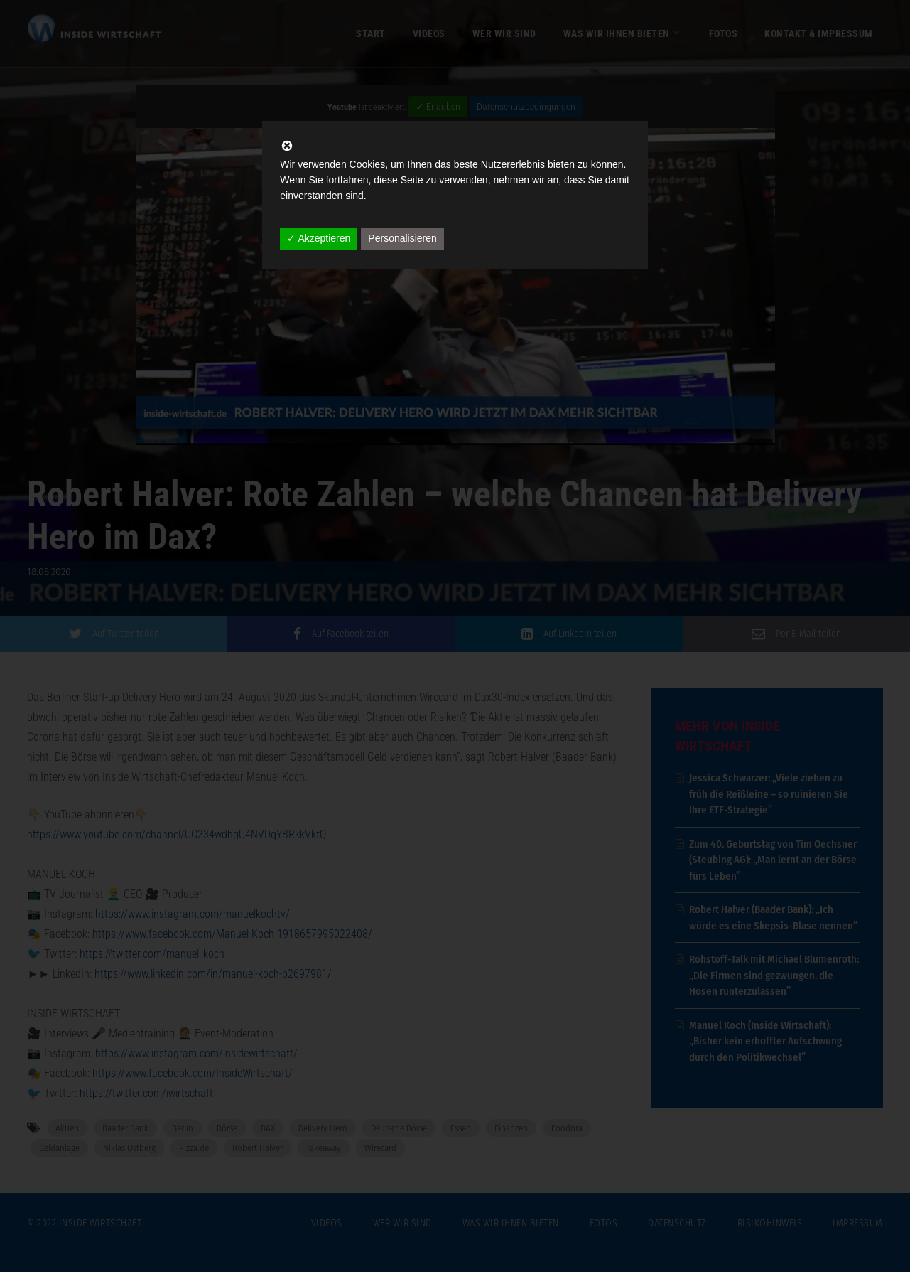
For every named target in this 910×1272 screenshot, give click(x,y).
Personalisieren (402, 238)
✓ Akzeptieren (318, 238)
